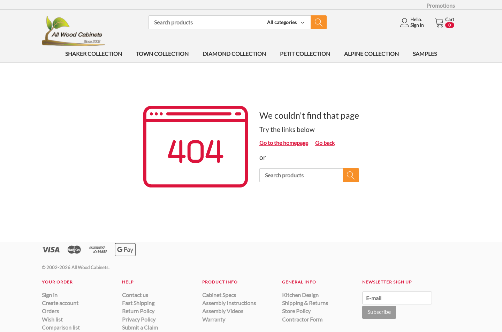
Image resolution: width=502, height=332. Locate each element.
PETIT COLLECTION (305, 53)
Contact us (135, 295)
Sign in (50, 295)
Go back (325, 142)
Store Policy (296, 311)
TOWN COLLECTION (162, 53)
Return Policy (138, 311)
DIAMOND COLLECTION (234, 53)
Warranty (213, 319)
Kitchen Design (300, 295)
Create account (60, 303)
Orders (50, 311)
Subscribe (379, 311)
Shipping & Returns (305, 303)
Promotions (440, 5)
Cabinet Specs (219, 295)
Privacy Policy (138, 319)
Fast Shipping (138, 303)
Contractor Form (302, 319)
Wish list (52, 319)
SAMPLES (425, 53)
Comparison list (61, 327)
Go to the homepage (283, 142)
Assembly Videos (222, 311)
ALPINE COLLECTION (371, 53)
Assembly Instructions (229, 303)
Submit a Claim (140, 327)
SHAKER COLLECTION (93, 53)
